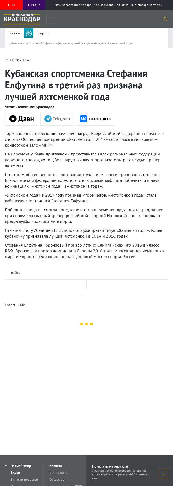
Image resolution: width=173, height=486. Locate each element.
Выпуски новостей (24, 479)
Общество (57, 479)
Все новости (58, 473)
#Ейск (15, 272)
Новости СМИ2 (16, 305)
